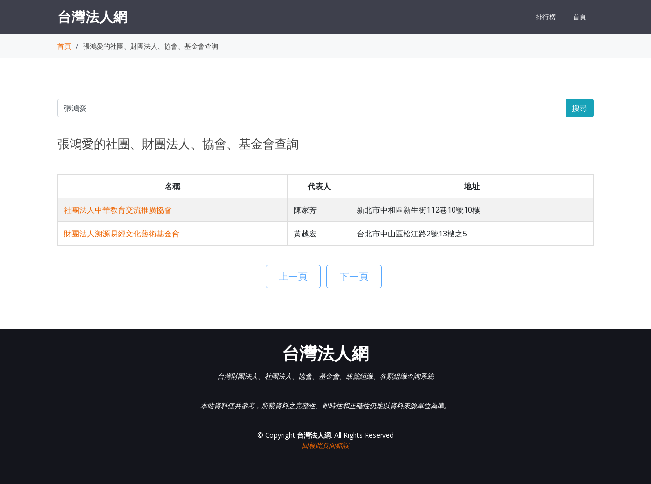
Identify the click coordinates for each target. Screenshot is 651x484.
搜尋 (579, 108)
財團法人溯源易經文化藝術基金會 (122, 233)
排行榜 (546, 16)
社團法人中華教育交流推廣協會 (118, 210)
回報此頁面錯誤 (325, 445)
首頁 (579, 16)
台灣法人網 (92, 16)
